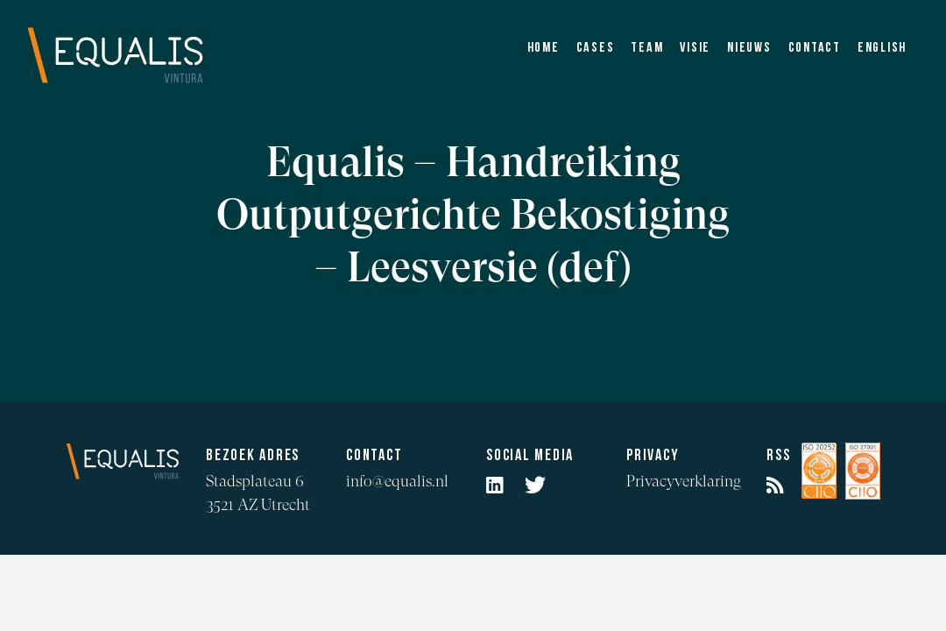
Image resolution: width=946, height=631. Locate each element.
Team (647, 48)
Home (543, 48)
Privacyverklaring (683, 480)
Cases (595, 48)
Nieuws (749, 48)
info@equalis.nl (397, 480)
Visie (695, 48)
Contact (814, 48)
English (882, 48)
